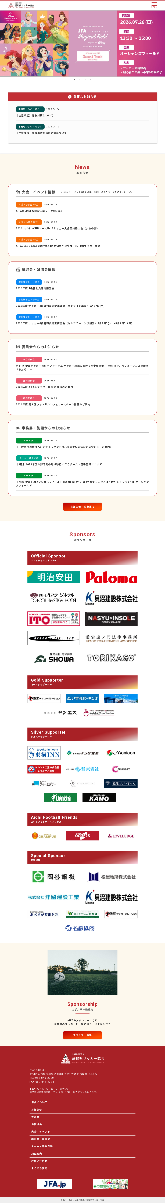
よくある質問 (39, 1168)
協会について (39, 1102)
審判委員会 (29, 380)
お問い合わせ (39, 1161)
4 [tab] (90, 79)
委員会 (35, 1117)
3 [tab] (85, 79)
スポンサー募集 (82, 1035)
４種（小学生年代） (29, 204)
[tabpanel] (82, 43)
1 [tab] (74, 79)
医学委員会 (29, 359)
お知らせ (36, 1109)
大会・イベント (40, 1131)
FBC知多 (29, 440)
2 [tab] (80, 79)
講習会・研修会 (40, 1139)
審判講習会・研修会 (29, 282)
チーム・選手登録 (29, 458)
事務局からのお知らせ (30, 109)
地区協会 (36, 1124)
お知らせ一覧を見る (82, 506)
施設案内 (36, 1153)
